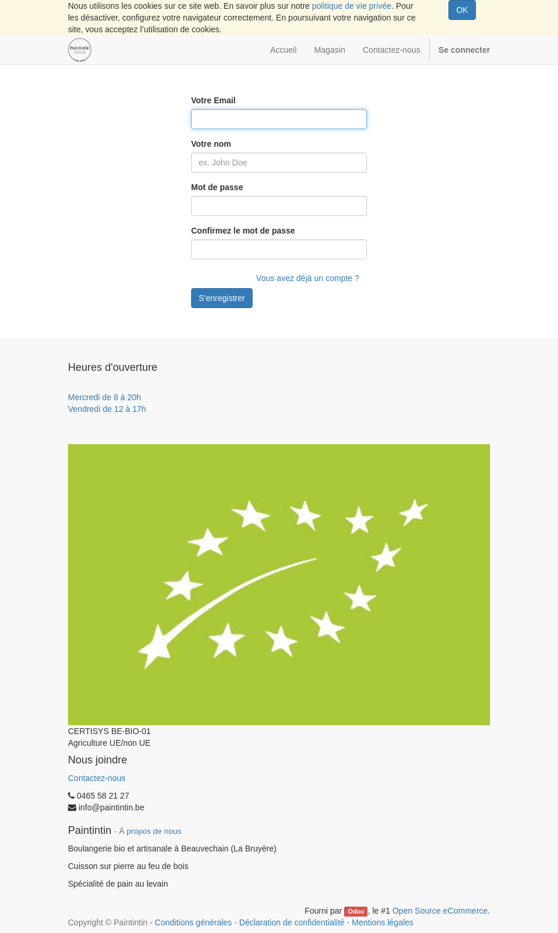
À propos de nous (150, 831)
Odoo (356, 911)
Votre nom (211, 143)
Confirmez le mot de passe (243, 230)
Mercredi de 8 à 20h (104, 397)
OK (462, 10)
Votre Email (213, 100)
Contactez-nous (96, 778)
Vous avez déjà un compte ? (307, 278)
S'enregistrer (222, 298)
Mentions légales (382, 922)
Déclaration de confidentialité (292, 922)
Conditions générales (193, 922)
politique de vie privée (351, 6)
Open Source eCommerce (440, 910)
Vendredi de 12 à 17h (107, 409)
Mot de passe (217, 187)
